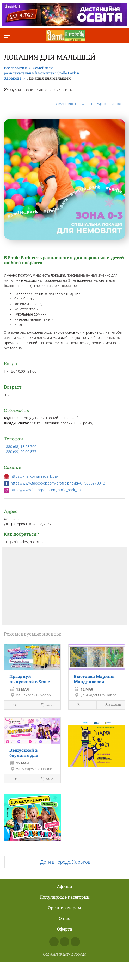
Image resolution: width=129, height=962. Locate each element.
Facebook (54, 941)
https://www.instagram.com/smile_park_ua (46, 490)
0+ (76, 705)
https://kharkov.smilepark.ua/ (34, 476)
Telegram (75, 941)
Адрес (101, 100)
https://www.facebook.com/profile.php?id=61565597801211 (60, 483)
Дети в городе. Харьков (65, 862)
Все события (15, 67)
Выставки (110, 705)
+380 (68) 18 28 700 (20, 446)
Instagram (64, 941)
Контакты (118, 100)
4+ (12, 705)
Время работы (65, 100)
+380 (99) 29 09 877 (20, 452)
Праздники (46, 705)
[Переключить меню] (7, 35)
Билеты (86, 100)
